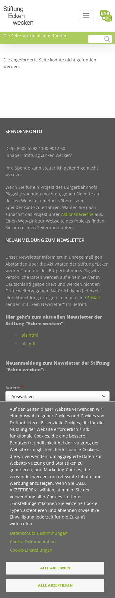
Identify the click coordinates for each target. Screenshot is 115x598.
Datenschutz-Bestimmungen (39, 533)
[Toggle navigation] (86, 16)
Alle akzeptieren (55, 585)
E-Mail (93, 298)
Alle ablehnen (55, 567)
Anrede (12, 388)
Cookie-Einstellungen (31, 550)
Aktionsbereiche (77, 214)
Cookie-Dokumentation (33, 541)
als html (30, 335)
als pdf (29, 344)
